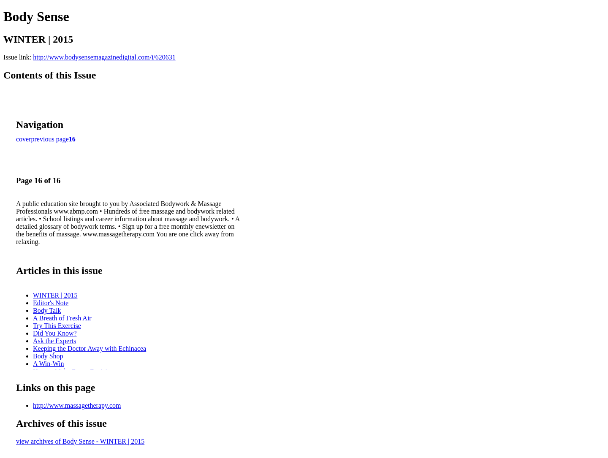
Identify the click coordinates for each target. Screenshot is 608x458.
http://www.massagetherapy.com (77, 405)
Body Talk (47, 310)
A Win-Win (48, 363)
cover (23, 139)
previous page (50, 139)
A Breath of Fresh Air (62, 318)
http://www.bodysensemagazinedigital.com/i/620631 (104, 57)
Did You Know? (55, 333)
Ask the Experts (54, 340)
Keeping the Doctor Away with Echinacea (89, 348)
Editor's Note (50, 302)
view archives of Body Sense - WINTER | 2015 (80, 441)
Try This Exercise (57, 325)
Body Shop (48, 356)
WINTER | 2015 (55, 295)
